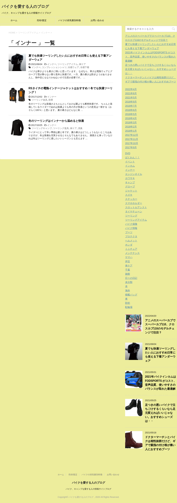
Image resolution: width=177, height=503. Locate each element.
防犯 (127, 303)
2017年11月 (131, 139)
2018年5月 (131, 114)
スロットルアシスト (136, 207)
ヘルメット (131, 240)
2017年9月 (131, 147)
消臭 (80, 128)
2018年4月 (131, 118)
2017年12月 (131, 135)
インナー (51, 64)
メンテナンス (132, 253)
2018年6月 (131, 110)
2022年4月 (131, 89)
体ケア (82, 64)
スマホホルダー (133, 203)
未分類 (128, 282)
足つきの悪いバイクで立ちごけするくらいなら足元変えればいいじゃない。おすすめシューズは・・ (150, 69)
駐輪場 (128, 307)
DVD (127, 153)
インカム (130, 165)
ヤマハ (128, 257)
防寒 (51, 100)
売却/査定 (41, 20)
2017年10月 (131, 143)
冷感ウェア (73, 67)
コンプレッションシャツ (54, 67)
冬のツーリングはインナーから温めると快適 (56, 120)
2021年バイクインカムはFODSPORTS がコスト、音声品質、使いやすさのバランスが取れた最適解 (150, 56)
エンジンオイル (133, 174)
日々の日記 (131, 278)
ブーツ (128, 232)
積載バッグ (131, 294)
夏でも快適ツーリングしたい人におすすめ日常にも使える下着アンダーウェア (160, 354)
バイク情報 (131, 228)
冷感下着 (84, 67)
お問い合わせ (97, 20)
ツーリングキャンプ (42, 128)
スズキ (128, 194)
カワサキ (130, 178)
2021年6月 (131, 93)
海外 (127, 290)
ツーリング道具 (39, 100)
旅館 (127, 273)
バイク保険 (131, 224)
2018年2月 (131, 126)
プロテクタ (131, 236)
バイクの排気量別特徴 (69, 20)
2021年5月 (131, 97)
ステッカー (131, 199)
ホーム (14, 20)
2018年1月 (131, 130)
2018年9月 (131, 101)
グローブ (130, 186)
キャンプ (130, 182)
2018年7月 (131, 105)
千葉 (127, 269)
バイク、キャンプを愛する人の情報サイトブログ (88, 489)
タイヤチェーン (133, 211)
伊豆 (127, 261)
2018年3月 (131, 122)
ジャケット (131, 190)
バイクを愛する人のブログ (25, 6)
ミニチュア (131, 249)
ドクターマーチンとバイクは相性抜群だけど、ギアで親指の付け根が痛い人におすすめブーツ (160, 443)
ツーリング (131, 215)
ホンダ (128, 244)
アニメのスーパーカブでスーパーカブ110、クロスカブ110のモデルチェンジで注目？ (160, 326)
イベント (130, 161)
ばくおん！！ (132, 157)
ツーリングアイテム (68, 64)
